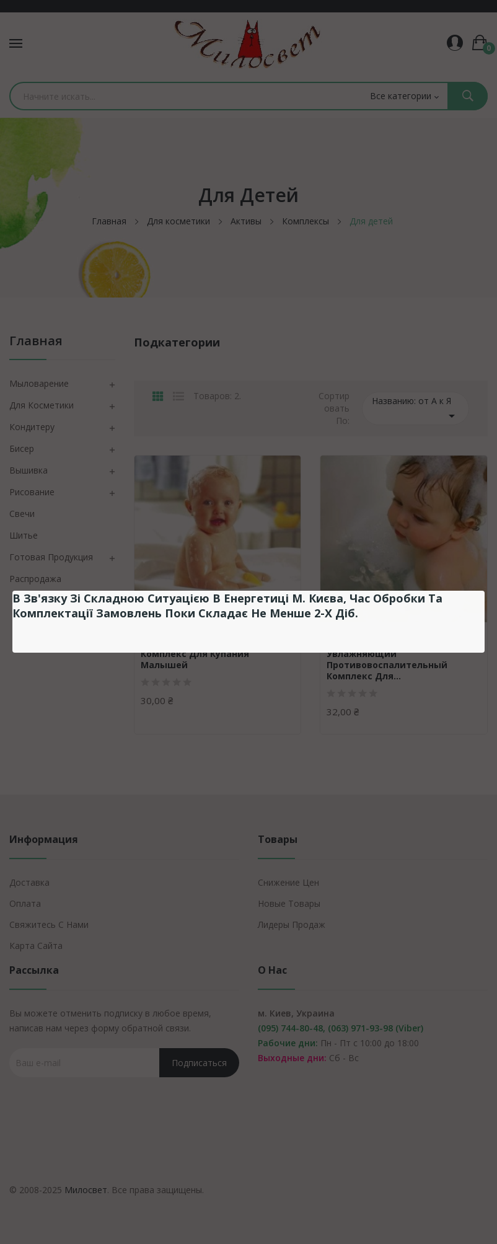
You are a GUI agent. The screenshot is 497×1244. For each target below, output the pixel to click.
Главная (36, 342)
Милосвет (85, 1190)
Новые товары (289, 903)
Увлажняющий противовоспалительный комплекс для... (387, 665)
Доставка (29, 882)
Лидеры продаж (291, 924)
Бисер (21, 448)
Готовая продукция (51, 557)
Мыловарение (39, 383)
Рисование (32, 492)
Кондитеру (32, 427)
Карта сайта (36, 945)
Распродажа (35, 579)
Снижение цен (288, 882)
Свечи (22, 513)
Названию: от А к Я (415, 409)
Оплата (25, 903)
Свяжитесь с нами (49, 924)
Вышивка (28, 470)
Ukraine (156, 638)
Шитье (23, 535)
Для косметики (41, 405)
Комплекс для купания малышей (195, 659)
